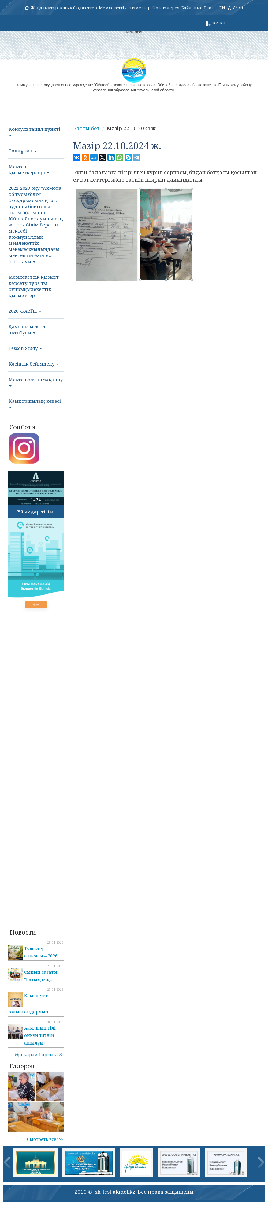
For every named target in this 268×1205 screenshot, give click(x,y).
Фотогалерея (166, 7)
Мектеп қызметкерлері (29, 169)
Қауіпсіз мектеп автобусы (28, 329)
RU (222, 23)
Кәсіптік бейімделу (34, 364)
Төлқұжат (23, 151)
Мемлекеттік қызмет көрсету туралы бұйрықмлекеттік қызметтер (34, 286)
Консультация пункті (34, 131)
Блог (208, 7)
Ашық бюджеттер (78, 7)
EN (222, 7)
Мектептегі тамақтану (36, 381)
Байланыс (191, 7)
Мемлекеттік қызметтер (125, 7)
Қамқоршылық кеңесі (35, 403)
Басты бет (86, 128)
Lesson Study (25, 348)
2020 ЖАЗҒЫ (25, 311)
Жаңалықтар (44, 7)
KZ (215, 23)
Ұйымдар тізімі (35, 512)
